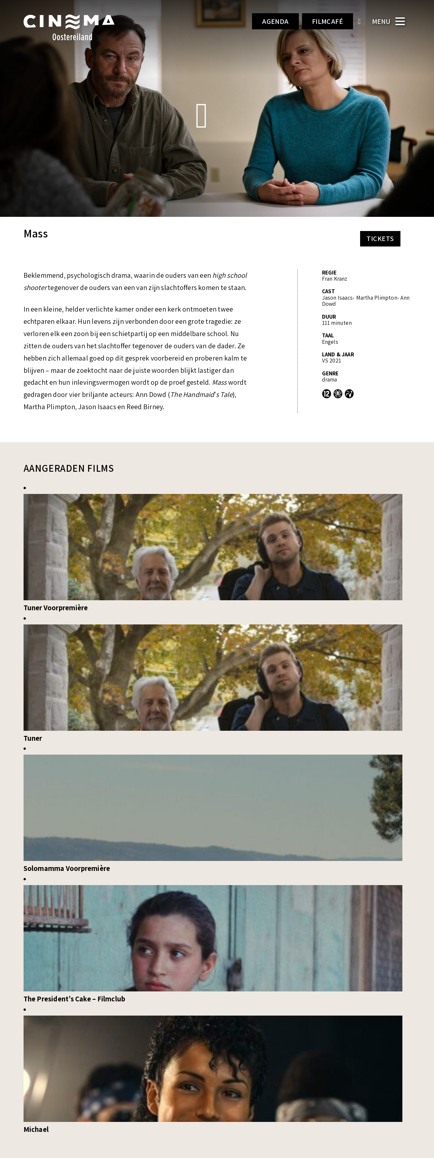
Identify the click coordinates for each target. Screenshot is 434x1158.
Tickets (380, 238)
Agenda (275, 21)
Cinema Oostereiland (80, 27)
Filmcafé (327, 21)
